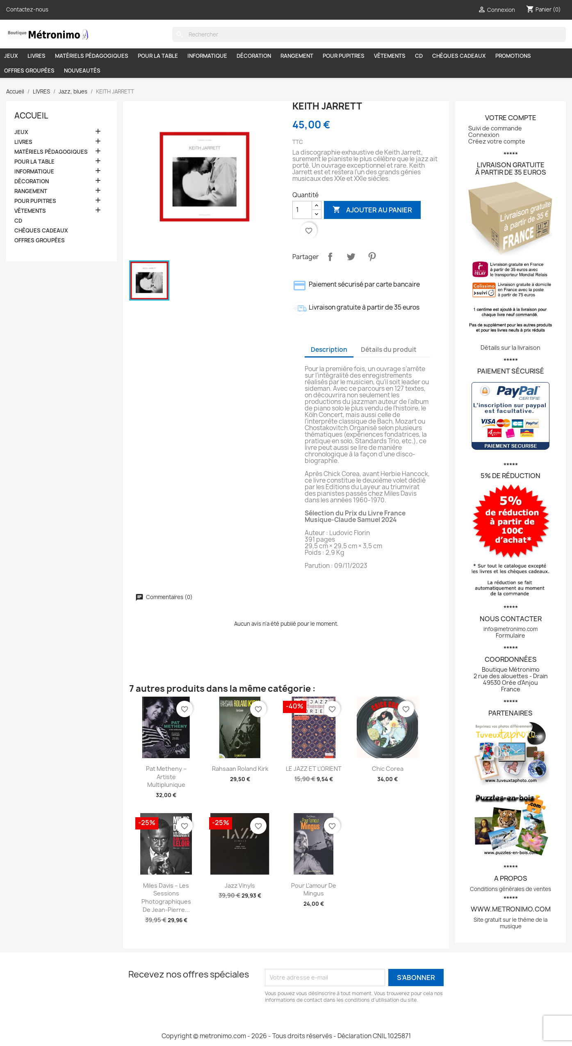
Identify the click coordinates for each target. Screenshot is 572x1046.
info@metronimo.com (510, 629)
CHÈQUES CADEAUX (459, 55)
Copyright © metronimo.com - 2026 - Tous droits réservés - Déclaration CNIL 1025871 (286, 1036)
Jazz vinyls (240, 885)
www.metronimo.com (511, 909)
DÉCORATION (254, 55)
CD (419, 55)
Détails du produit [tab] (389, 349)
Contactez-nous (27, 9)
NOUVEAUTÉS (82, 70)
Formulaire (510, 635)
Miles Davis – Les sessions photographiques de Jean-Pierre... (166, 898)
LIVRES (36, 55)
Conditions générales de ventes (510, 889)
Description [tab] (329, 349)
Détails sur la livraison (510, 347)
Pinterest (372, 256)
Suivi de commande (495, 128)
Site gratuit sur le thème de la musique (510, 923)
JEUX (11, 55)
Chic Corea (387, 769)
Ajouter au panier (372, 209)
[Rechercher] (369, 34)
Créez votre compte (496, 141)
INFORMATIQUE (207, 55)
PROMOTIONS (513, 55)
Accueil (31, 115)
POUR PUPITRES (344, 55)
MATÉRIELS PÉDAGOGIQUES (91, 55)
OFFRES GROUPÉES (29, 70)
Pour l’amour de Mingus (313, 890)
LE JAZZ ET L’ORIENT (314, 769)
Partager (330, 256)
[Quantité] (302, 210)
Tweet (351, 256)
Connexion (483, 135)
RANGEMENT (296, 55)
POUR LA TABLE (158, 55)
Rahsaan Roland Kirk (240, 769)
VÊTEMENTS (390, 55)
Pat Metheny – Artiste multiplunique (166, 777)
